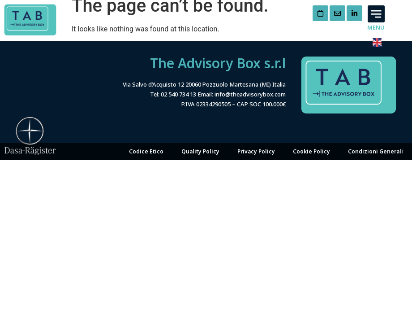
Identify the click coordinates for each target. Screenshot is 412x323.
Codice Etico (146, 151)
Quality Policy (200, 151)
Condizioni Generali (375, 151)
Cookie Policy (311, 151)
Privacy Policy (256, 151)
